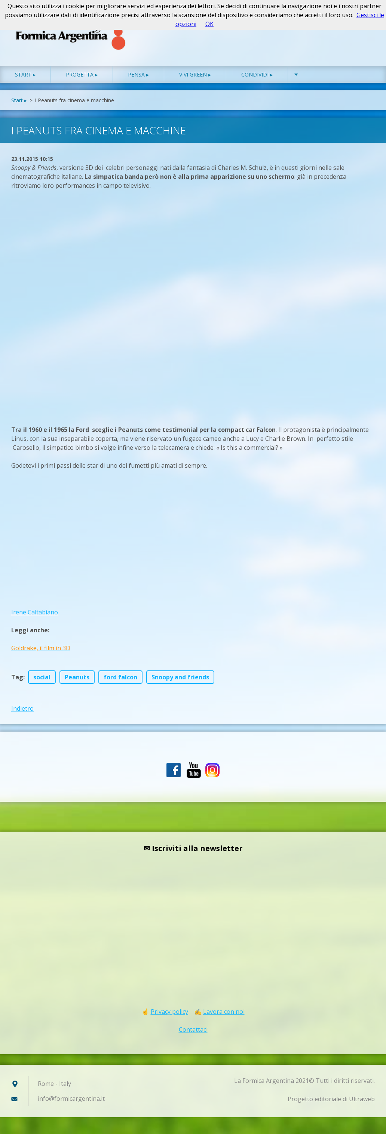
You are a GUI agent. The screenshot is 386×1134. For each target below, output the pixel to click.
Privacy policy (169, 1011)
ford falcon (120, 677)
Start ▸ (25, 74)
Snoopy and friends (180, 677)
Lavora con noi (224, 1011)
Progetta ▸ (82, 74)
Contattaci (193, 1029)
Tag (17, 677)
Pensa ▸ (138, 74)
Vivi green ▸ (195, 74)
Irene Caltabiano (34, 612)
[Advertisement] (67, 302)
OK (209, 24)
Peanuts (77, 677)
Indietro (22, 708)
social (41, 677)
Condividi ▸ (257, 74)
